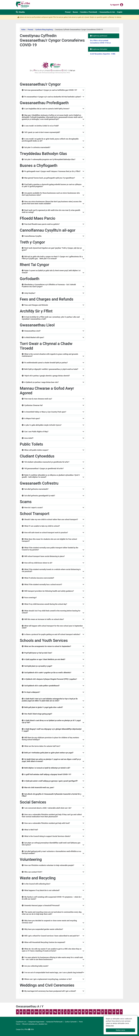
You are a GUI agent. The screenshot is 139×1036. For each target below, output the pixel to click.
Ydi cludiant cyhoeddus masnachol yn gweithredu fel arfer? (46, 462)
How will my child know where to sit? (38, 563)
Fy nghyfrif (114, 4)
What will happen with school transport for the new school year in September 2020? (52, 627)
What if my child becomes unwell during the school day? (45, 604)
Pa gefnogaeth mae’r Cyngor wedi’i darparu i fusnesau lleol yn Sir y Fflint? (52, 171)
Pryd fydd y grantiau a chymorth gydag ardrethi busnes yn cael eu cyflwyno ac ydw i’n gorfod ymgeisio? (51, 185)
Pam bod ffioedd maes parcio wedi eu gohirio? (42, 224)
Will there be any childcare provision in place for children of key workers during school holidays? (50, 739)
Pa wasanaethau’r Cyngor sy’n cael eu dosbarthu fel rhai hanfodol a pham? (52, 97)
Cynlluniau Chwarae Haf (33, 405)
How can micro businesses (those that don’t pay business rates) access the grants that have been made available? (52, 203)
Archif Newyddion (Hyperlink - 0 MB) (102, 54)
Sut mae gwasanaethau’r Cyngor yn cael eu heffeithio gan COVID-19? (50, 90)
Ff (47, 1012)
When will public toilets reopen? (36, 450)
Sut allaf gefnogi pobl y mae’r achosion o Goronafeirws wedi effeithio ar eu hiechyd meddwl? (51, 852)
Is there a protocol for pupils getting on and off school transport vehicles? (52, 634)
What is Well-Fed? (31, 830)
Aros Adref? (28, 438)
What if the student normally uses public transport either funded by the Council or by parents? (50, 549)
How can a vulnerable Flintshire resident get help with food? (47, 823)
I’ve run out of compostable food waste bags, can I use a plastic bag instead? (53, 972)
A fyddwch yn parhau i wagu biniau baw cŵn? (41, 382)
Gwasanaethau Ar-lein (107, 12)
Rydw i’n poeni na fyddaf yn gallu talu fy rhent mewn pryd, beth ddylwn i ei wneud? (51, 271)
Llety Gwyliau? (29, 293)
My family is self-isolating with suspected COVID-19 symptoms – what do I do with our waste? (51, 898)
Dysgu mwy (110, 1026)
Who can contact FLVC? (33, 872)
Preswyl (68, 12)
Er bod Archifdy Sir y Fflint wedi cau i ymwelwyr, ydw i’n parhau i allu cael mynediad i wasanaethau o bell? (51, 318)
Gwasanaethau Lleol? (32, 331)
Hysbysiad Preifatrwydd (54, 1022)
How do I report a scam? (33, 508)
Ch (28, 1012)
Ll (72, 1012)
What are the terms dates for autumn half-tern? (42, 746)
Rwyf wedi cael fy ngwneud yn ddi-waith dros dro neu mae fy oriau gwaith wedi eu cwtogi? (51, 211)
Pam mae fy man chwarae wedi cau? (38, 399)
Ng (55, 1012)
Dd (36, 1012)
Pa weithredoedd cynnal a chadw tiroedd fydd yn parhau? (46, 363)
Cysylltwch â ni (21, 1022)
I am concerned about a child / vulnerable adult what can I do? (47, 808)
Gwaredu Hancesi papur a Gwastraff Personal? (42, 905)
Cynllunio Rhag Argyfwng (44, 29)
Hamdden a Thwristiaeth (88, 12)
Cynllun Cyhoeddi (71, 1022)
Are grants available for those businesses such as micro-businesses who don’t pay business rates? (51, 194)
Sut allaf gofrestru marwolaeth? (36, 489)
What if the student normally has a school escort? (43, 584)
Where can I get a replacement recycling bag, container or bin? (48, 979)
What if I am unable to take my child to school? (42, 526)
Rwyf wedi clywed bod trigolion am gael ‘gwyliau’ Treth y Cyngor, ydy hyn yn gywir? (52, 249)
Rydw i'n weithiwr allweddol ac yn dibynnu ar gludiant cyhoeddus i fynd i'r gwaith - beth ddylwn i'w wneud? (51, 476)
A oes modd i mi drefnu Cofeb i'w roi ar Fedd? (41, 126)
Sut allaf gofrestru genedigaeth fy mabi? (39, 496)
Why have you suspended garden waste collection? (43, 929)
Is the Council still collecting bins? (37, 884)
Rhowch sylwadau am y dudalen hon (34, 1024)
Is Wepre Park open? (32, 418)
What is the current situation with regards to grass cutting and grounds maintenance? (50, 355)
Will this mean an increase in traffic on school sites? (44, 619)
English (119, 12)
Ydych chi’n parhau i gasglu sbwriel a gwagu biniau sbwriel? (47, 376)
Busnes (75, 12)
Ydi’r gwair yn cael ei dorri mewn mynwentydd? (42, 132)
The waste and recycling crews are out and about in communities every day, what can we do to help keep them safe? (52, 913)
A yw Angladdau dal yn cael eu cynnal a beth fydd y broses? (47, 109)
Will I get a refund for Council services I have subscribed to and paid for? (51, 936)
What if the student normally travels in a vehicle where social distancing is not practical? (51, 570)
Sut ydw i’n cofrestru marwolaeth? (37, 147)
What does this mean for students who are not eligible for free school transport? (49, 540)
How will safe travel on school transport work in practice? (46, 533)
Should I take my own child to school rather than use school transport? (51, 519)
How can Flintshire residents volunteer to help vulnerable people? (49, 865)
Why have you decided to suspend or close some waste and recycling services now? (49, 922)
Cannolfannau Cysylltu (33, 236)
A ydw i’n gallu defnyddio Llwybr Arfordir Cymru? (42, 425)
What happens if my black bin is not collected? (42, 890)
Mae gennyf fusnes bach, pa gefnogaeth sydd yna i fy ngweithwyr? (49, 178)
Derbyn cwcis (120, 1030)
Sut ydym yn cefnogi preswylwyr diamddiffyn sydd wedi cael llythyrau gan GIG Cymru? (51, 844)
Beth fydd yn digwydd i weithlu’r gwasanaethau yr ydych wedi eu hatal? (51, 369)
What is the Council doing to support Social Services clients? (47, 836)
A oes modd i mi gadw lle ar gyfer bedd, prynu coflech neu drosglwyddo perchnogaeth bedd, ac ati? (50, 140)
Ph (90, 1012)
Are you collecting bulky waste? (36, 966)
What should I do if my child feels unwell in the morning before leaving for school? (51, 612)
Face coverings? (30, 598)
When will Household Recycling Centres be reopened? (44, 942)
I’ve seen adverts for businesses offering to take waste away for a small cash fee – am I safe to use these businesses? (52, 958)
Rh (98, 1012)
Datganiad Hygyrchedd (36, 1022)
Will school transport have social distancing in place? (44, 556)
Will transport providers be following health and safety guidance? (49, 591)
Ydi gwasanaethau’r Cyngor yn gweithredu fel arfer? (44, 468)
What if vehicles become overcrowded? (39, 578)
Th (110, 1012)
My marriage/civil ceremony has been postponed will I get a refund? (50, 991)
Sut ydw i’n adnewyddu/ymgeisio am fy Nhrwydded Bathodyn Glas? (49, 159)
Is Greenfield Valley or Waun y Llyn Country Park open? (45, 412)
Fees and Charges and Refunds (36, 305)
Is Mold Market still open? (34, 337)
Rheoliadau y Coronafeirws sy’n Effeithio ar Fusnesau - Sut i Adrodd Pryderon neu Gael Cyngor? (49, 286)
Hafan (23, 29)
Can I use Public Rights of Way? (36, 432)
